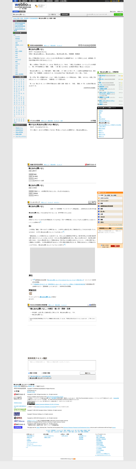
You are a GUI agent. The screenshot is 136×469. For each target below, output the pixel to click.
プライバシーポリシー (32, 442)
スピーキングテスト (21, 136)
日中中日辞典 (41, 1)
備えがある (102, 128)
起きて (62, 58)
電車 (16, 42)
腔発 (102, 203)
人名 (16, 70)
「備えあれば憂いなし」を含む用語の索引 (40, 376)
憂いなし (101, 79)
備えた (101, 130)
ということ (49, 60)
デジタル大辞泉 (35, 120)
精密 (102, 208)
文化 (16, 55)
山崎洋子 (34, 170)
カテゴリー (56, 202)
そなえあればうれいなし (40, 51)
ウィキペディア (35, 202)
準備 (35, 58)
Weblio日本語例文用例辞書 (38, 305)
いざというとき (50, 58)
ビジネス (17, 36)
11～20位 (107, 195)
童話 (45, 191)
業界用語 (17, 38)
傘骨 (100, 113)
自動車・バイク (19, 45)
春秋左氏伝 (33, 236)
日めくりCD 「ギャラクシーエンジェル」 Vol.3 (107, 93)
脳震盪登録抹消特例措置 (107, 206)
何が (57, 58)
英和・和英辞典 (32, 1)
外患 (74, 83)
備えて (36, 130)
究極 (35, 191)
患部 (59, 83)
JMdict (38, 427)
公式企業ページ (82, 435)
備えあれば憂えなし (39, 54)
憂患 (80, 77)
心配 (84, 219)
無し (81, 73)
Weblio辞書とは (30, 435)
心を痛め (77, 64)
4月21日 (103, 216)
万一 (31, 130)
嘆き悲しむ (57, 64)
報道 (36, 193)
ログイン (107, 1)
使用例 (40, 66)
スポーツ (17, 63)
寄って (44, 312)
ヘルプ (121, 1)
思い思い (103, 211)
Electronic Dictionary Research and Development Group (76, 427)
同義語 (43, 77)
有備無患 (77, 54)
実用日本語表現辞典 (36, 45)
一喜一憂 (58, 66)
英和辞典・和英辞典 (101, 439)
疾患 (66, 83)
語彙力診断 (19, 134)
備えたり (101, 136)
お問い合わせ (65, 435)
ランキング (59, 45)
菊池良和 (101, 86)
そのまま (56, 73)
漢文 (31, 73)
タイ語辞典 (99, 448)
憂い (31, 64)
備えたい (101, 132)
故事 (49, 71)
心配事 (70, 130)
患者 (63, 83)
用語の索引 (53, 45)
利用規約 (29, 440)
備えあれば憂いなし (45, 297)
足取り (102, 222)
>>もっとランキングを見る (115, 224)
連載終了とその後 (104, 97)
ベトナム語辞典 (100, 450)
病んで (38, 83)
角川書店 (35, 176)
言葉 (42, 79)
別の (89, 83)
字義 (52, 83)
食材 (47, 312)
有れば (71, 73)
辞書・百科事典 (24, 18)
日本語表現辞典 (34, 18)
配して (73, 64)
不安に (41, 64)
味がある (73, 77)
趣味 (16, 61)
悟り (48, 191)
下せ (63, 73)
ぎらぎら (60, 191)
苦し (31, 79)
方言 (16, 72)
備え (67, 73)
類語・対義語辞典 (23, 1)
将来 (64, 242)
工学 (16, 49)
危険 (67, 242)
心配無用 (67, 58)
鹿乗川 (101, 104)
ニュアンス (89, 64)
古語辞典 (56, 1)
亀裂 (35, 174)
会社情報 (81, 437)
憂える (81, 66)
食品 (16, 67)
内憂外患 (51, 79)
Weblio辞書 (116, 398)
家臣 (70, 240)
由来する (81, 71)
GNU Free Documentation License (55, 396)
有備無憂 (71, 54)
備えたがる (102, 134)
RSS (74, 458)
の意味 (35, 64)
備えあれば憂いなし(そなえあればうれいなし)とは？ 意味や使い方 (65, 280)
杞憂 (52, 66)
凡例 (61, 120)
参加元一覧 (120, 11)
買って (51, 312)
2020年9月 (87, 88)
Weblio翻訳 (98, 440)
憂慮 (47, 66)
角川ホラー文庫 (39, 180)
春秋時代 (68, 236)
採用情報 (81, 439)
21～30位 (113, 195)
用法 (76, 66)
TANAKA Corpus (18, 402)
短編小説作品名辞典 (36, 164)
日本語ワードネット (32, 420)
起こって (60, 130)
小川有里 (34, 188)
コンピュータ (18, 40)
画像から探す (47, 437)
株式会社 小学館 (31, 392)
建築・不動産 (18, 51)
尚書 (58, 71)
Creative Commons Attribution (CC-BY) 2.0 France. (47, 404)
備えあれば (102, 75)
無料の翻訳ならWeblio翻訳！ (41, 6)
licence (114, 427)
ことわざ (84, 58)
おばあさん (67, 191)
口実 (102, 214)
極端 (102, 219)
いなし (101, 84)
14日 (91, 88)
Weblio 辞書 (115, 1)
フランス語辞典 (100, 445)
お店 (39, 312)
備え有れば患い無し (62, 54)
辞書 (15, 1)
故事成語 (90, 58)
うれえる (87, 66)
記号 (15, 122)
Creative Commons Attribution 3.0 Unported (46, 406)
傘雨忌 (101, 111)
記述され (47, 73)
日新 (34, 193)
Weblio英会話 (19, 130)
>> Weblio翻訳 (119, 228)
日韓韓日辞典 (49, 1)
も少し (65, 130)
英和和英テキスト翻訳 (37, 358)
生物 (16, 65)
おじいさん (53, 191)
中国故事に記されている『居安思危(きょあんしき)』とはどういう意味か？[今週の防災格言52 (59, 284)
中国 (46, 71)
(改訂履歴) (53, 398)
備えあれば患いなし (104, 121)
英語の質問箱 (19, 132)
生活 (16, 57)
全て (15, 34)
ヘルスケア (18, 59)
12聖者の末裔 (103, 88)
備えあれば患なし (51, 54)
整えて (39, 58)
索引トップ (46, 45)
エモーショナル (104, 198)
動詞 (72, 66)
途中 (36, 312)
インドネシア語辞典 (101, 447)
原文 (94, 71)
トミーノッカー (104, 200)
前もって (31, 58)
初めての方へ (113, 11)
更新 (94, 88)
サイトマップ (30, 443)
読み (60, 73)
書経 (54, 71)
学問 (16, 53)
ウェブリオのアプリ (49, 435)
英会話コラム (19, 128)
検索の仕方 (29, 437)
